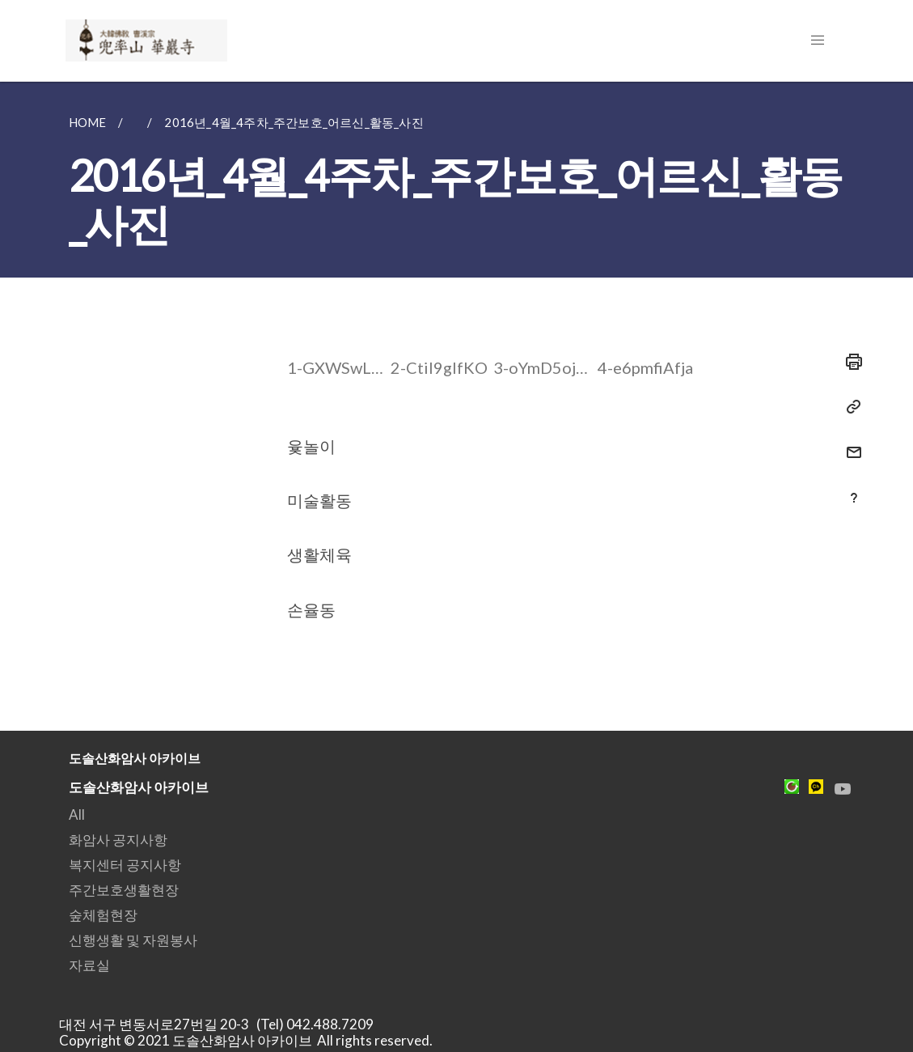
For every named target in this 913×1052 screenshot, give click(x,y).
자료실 (89, 965)
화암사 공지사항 (118, 839)
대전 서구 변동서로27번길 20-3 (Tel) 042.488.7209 (221, 1024)
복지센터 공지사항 (125, 864)
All (77, 814)
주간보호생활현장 (124, 889)
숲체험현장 (103, 914)
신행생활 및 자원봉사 (133, 939)
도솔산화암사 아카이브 (139, 786)
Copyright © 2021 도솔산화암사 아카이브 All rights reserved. (246, 1040)
